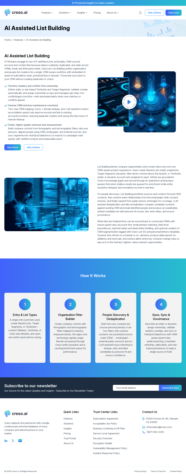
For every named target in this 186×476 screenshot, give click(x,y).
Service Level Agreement (106, 433)
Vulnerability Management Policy (110, 448)
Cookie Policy (176, 471)
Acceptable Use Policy (105, 423)
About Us (112, 12)
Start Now (12, 147)
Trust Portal (70, 438)
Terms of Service (158, 471)
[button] (52, 12)
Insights (81, 12)
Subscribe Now (170, 387)
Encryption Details (102, 443)
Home (9, 39)
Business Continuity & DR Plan (109, 428)
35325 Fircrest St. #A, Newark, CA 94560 (160, 420)
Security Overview (102, 438)
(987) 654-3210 (153, 432)
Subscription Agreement (105, 418)
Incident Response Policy (106, 453)
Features (46, 12)
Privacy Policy (140, 471)
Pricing (97, 12)
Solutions (64, 12)
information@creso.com (157, 427)
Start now (173, 12)
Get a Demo (154, 12)
